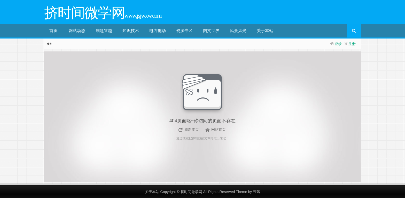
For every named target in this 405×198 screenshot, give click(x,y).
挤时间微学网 (191, 192)
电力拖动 (157, 30)
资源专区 (184, 30)
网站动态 (77, 30)
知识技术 (130, 30)
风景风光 (238, 30)
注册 (352, 44)
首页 (53, 30)
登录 (338, 44)
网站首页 (218, 129)
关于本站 (265, 30)
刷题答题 (104, 30)
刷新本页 (191, 129)
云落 (256, 192)
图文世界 (211, 30)
